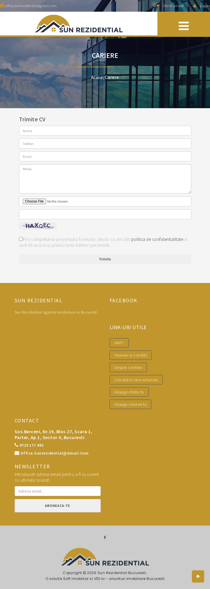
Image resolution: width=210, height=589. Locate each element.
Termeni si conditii (130, 355)
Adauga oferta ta (129, 392)
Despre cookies (128, 367)
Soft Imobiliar (76, 578)
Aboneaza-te (57, 505)
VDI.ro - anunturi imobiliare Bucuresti (129, 578)
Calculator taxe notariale (136, 379)
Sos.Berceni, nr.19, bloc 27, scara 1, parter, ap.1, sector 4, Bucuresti (54, 434)
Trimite (105, 259)
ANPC (119, 343)
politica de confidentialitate (157, 239)
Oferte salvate (168, 6)
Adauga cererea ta (130, 404)
